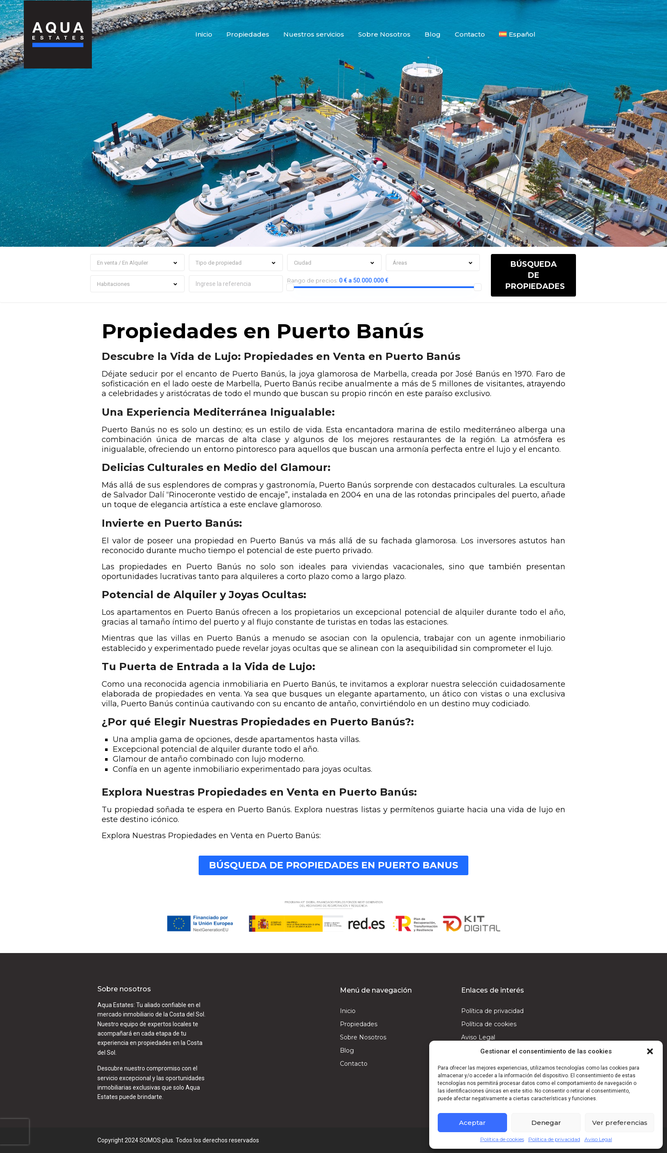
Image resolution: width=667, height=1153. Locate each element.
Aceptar (472, 1123)
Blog (433, 34)
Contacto (470, 34)
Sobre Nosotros (384, 34)
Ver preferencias (619, 1123)
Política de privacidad (554, 1139)
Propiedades (247, 34)
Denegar (546, 1123)
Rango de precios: (312, 280)
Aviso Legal (598, 1139)
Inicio (203, 34)
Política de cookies (502, 1139)
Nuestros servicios (313, 34)
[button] (650, 1051)
